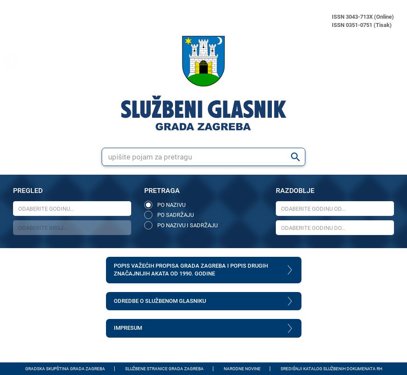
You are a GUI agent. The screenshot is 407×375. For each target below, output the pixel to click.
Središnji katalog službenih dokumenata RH (331, 369)
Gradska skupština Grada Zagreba (65, 369)
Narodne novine (242, 369)
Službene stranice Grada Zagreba (164, 369)
